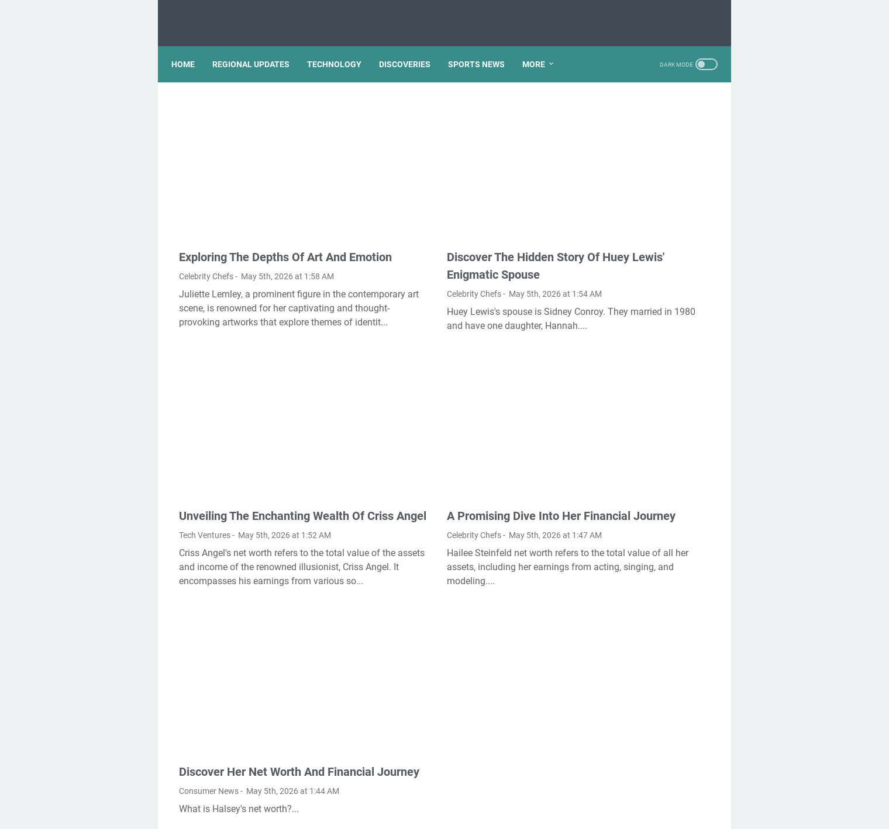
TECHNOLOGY (342, 46)
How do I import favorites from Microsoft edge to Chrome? (638, 131)
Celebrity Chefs (206, 236)
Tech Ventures (204, 478)
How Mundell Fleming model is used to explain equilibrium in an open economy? (646, 314)
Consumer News (209, 732)
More (541, 46)
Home (190, 46)
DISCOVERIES (412, 46)
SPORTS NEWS (484, 46)
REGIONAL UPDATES (258, 46)
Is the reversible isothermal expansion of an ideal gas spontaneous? (641, 416)
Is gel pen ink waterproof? (639, 382)
